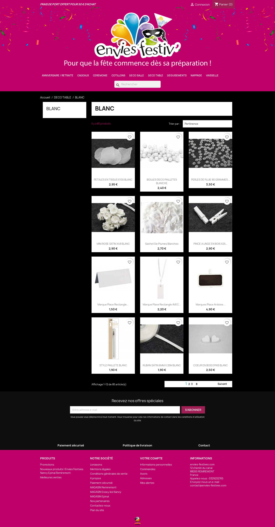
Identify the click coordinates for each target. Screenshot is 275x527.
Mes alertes (147, 482)
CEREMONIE (100, 75)
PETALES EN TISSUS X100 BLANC (113, 179)
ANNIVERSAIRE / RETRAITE (57, 75)
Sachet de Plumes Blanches (162, 243)
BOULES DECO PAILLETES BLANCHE (162, 181)
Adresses (146, 478)
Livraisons (96, 464)
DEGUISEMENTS (177, 75)
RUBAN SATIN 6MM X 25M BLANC (162, 365)
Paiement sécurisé (101, 482)
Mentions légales (100, 469)
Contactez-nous (100, 505)
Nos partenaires (100, 501)
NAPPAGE (196, 75)
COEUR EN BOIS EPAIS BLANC (210, 365)
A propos (95, 478)
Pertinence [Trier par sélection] (207, 124)
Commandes (147, 469)
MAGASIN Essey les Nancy (105, 492)
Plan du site (97, 510)
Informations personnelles (156, 464)
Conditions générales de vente (109, 473)
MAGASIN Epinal (99, 496)
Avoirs (143, 473)
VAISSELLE (212, 75)
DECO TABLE (155, 75)
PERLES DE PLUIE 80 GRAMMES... (210, 179)
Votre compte (151, 458)
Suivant (224, 384)
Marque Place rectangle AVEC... (162, 304)
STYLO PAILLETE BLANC (113, 365)
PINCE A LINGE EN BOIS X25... (210, 243)
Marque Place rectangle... (113, 304)
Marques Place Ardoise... (210, 304)
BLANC (53, 109)
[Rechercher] (137, 84)
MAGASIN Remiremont (103, 487)
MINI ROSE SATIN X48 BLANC (113, 243)
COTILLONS (118, 75)
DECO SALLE (136, 75)
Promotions (47, 464)
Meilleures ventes (51, 477)
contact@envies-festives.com (208, 485)
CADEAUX (83, 75)
